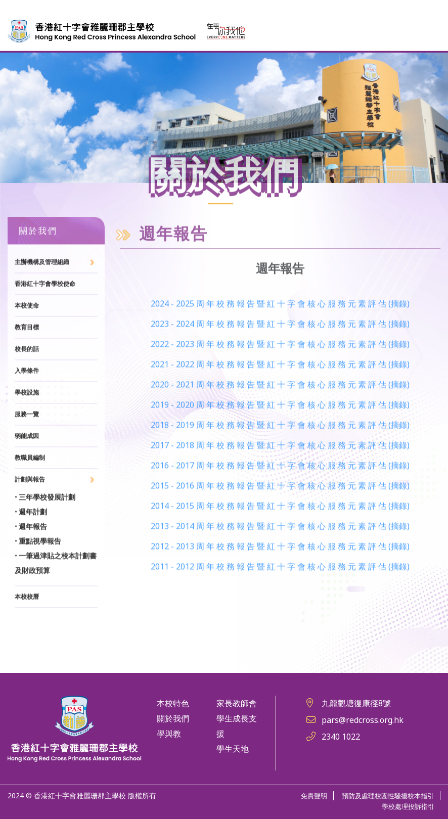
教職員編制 (30, 491)
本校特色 (173, 703)
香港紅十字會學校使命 (45, 317)
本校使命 (27, 339)
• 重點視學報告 (38, 575)
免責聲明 (306, 795)
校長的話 (27, 382)
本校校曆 (27, 630)
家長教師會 (236, 703)
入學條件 (27, 404)
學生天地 (232, 748)
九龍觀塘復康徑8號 (356, 703)
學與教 (169, 733)
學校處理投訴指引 (406, 806)
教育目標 (27, 361)
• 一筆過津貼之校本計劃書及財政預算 (56, 596)
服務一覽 (27, 447)
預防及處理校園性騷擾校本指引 (384, 795)
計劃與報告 (30, 513)
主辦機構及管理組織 (42, 295)
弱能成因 (27, 469)
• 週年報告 (31, 560)
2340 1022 (341, 736)
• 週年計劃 (31, 545)
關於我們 (173, 718)
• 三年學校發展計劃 (45, 531)
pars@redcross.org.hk (363, 719)
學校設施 (27, 426)
